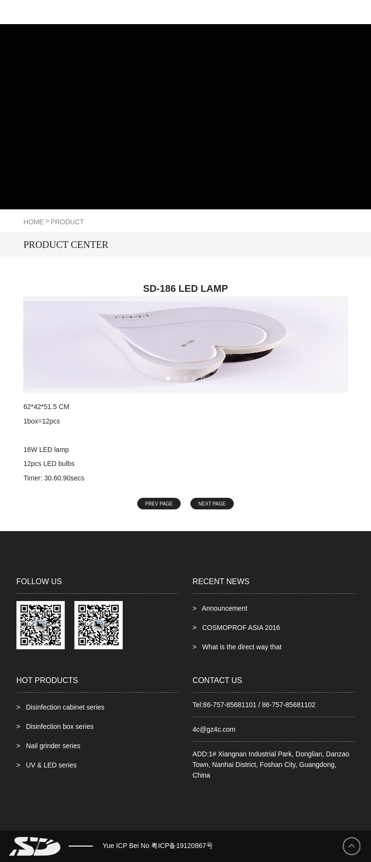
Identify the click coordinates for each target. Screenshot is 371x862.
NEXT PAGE (212, 503)
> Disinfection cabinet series (60, 707)
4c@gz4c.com (214, 729)
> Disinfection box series (55, 726)
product (67, 222)
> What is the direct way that (237, 647)
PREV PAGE (158, 503)
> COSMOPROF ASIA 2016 (236, 627)
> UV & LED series (46, 765)
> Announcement (220, 608)
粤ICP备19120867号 (182, 845)
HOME (33, 222)
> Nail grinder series (48, 746)
